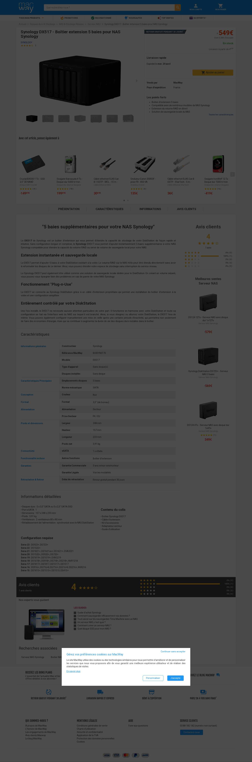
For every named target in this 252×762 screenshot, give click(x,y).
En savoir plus (73, 671)
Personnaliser (153, 678)
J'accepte (175, 678)
